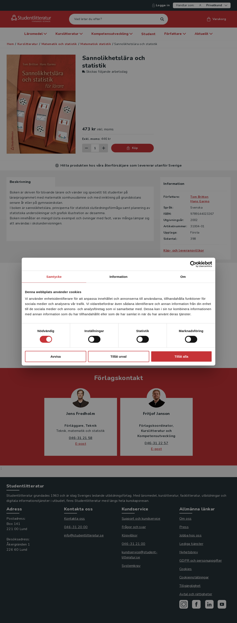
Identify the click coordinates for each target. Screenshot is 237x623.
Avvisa (56, 356)
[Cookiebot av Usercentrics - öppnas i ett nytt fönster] (193, 264)
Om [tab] (183, 276)
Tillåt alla (181, 356)
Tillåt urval (119, 356)
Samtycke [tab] (54, 276)
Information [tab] (118, 276)
